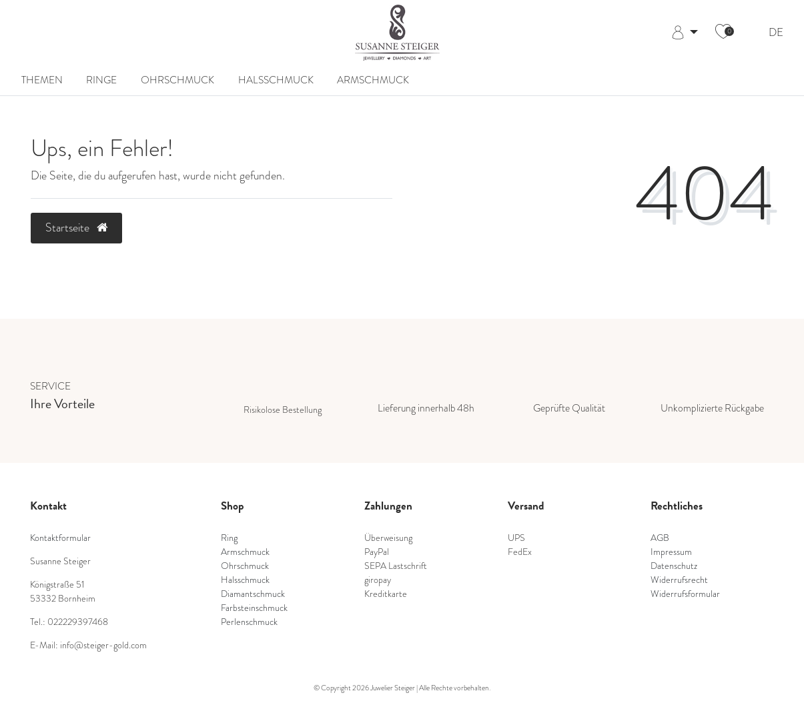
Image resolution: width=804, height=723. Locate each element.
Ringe (101, 80)
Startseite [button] (76, 227)
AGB (660, 537)
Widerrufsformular (685, 593)
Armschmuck (373, 80)
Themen (42, 80)
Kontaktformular (60, 537)
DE (776, 33)
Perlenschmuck (249, 621)
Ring (229, 537)
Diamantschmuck (253, 593)
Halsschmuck (276, 80)
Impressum (671, 551)
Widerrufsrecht (679, 579)
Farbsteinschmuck (254, 607)
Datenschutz (674, 565)
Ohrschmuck (177, 80)
